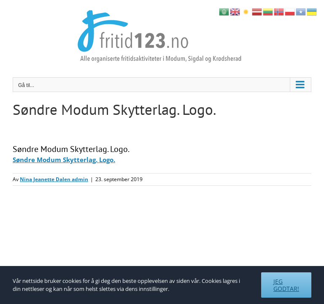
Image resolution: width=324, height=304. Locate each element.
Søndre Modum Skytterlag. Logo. (64, 159)
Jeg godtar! (286, 285)
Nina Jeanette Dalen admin (54, 179)
